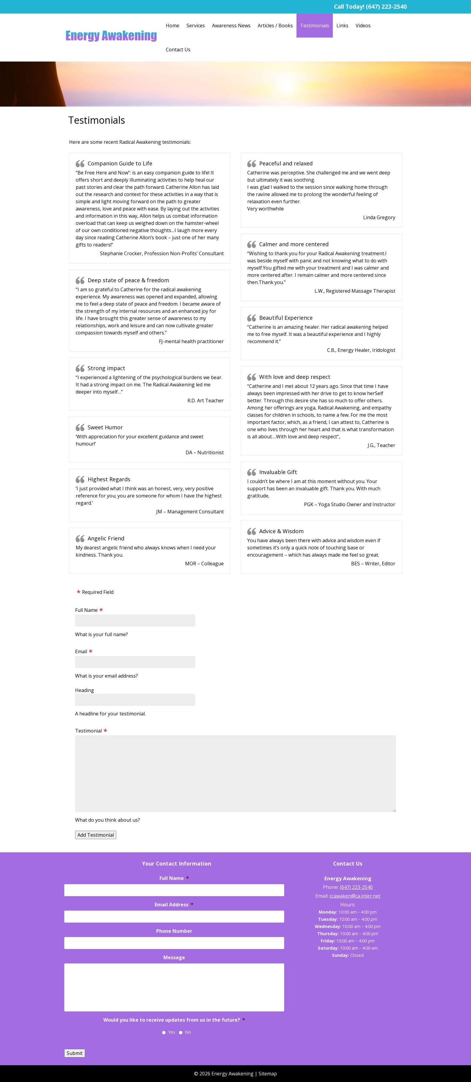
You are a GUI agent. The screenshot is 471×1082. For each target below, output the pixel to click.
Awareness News (231, 25)
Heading (84, 690)
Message (174, 957)
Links (342, 25)
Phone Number (174, 931)
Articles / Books (275, 25)
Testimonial (88, 730)
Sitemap (268, 1073)
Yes (171, 1032)
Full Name (86, 610)
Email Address (174, 905)
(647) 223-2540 (386, 6)
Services (196, 25)
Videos (363, 25)
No (188, 1032)
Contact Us (178, 49)
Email (81, 651)
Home (172, 25)
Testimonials (314, 25)
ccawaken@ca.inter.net (355, 896)
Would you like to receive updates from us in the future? (174, 1020)
